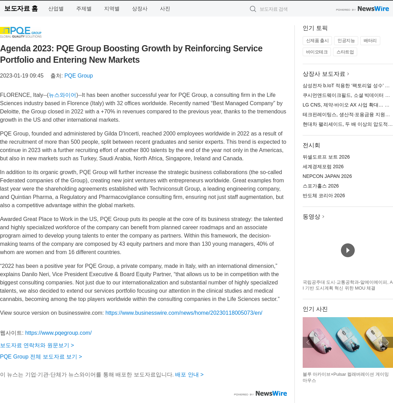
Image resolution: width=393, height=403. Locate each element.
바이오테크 (317, 51)
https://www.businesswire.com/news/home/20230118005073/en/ (183, 313)
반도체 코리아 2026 (324, 195)
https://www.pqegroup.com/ (58, 333)
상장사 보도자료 (324, 74)
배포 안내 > (189, 374)
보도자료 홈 (21, 8)
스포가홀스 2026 (321, 186)
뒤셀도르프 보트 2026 (326, 157)
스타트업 (345, 51)
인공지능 (346, 40)
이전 (308, 342)
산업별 (56, 8)
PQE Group (78, 76)
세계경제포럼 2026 (323, 166)
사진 (165, 8)
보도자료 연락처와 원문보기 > (37, 345)
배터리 (370, 40)
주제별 (84, 8)
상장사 (140, 8)
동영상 (311, 216)
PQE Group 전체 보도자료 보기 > (41, 357)
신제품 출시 (317, 40)
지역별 (112, 8)
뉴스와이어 (62, 95)
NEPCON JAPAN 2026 (327, 176)
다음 (387, 342)
